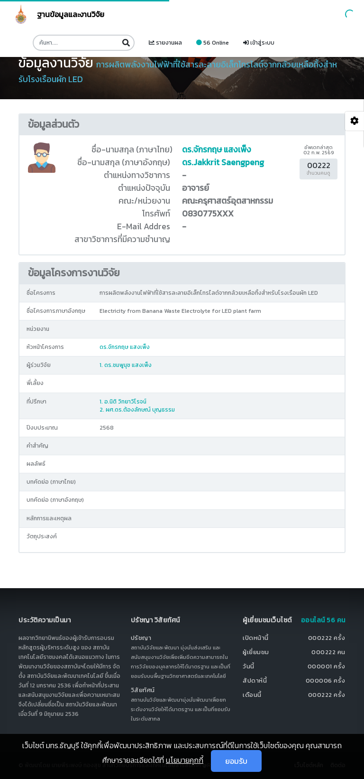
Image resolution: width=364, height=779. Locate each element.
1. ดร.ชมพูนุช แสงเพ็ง (126, 365)
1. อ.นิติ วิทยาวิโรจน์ (123, 401)
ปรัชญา (141, 637)
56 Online (212, 42)
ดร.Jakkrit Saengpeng (223, 162)
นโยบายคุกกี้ (184, 760)
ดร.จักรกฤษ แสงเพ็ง (216, 149)
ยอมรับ (236, 761)
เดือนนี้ (252, 694)
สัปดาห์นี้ (255, 680)
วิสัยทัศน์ (143, 690)
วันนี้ (249, 666)
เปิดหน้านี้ (256, 637)
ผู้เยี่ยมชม (256, 652)
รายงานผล (165, 42)
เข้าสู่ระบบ (258, 42)
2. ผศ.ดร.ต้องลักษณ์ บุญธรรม (137, 409)
